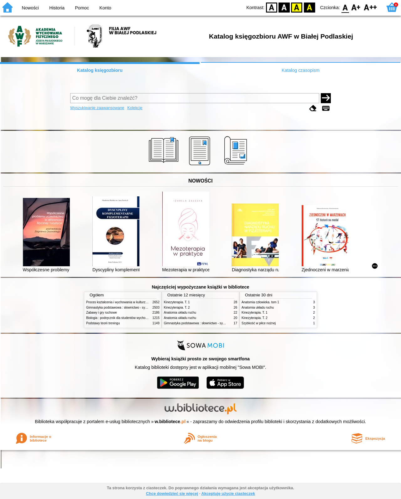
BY (309, 7)
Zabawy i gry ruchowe (101, 312)
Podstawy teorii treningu (103, 323)
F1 (356, 7)
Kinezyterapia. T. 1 (177, 302)
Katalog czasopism (301, 70)
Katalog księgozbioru (100, 70)
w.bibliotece (170, 421)
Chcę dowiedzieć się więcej (172, 493)
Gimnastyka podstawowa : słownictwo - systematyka (122, 307)
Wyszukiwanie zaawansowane (97, 107)
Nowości (30, 7)
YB (297, 7)
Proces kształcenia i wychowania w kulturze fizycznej (123, 302)
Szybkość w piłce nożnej (259, 323)
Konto (105, 7)
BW (284, 7)
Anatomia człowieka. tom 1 (260, 302)
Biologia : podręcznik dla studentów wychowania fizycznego (127, 318)
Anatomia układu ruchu (180, 312)
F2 (370, 7)
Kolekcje (134, 107)
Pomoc (82, 7)
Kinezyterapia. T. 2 (177, 307)
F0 (345, 7)
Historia (57, 7)
